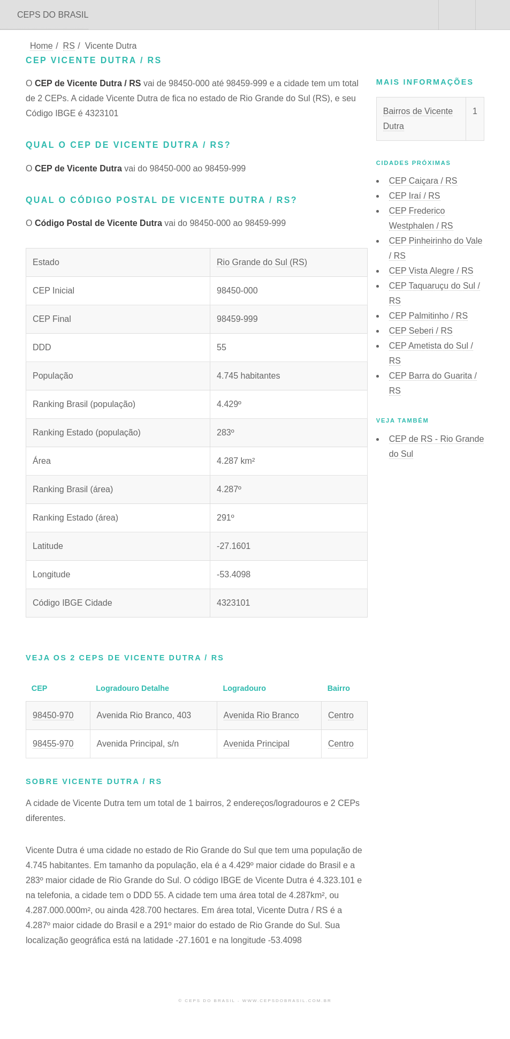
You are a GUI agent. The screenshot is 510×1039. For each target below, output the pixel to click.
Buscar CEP (456, 15)
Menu (493, 15)
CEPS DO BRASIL (52, 14)
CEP (423, 180)
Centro (341, 715)
